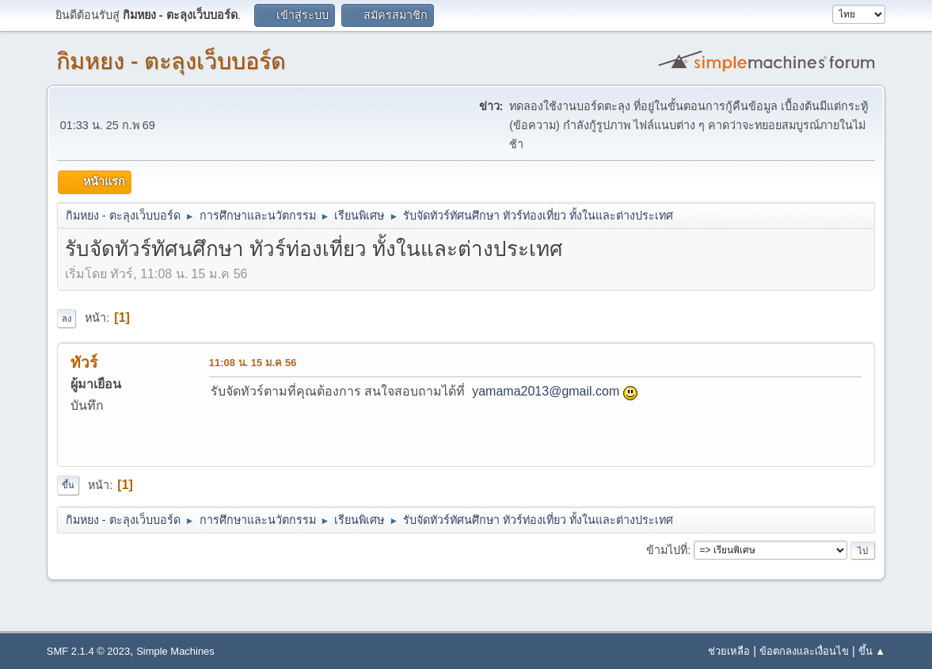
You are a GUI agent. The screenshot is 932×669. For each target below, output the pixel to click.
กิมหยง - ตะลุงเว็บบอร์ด (171, 61)
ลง (66, 318)
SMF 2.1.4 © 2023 (88, 651)
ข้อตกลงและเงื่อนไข (804, 651)
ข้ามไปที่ (666, 550)
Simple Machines (175, 651)
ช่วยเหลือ (729, 651)
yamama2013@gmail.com (545, 391)
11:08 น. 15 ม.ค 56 (253, 363)
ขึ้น (68, 485)
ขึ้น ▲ (871, 651)
